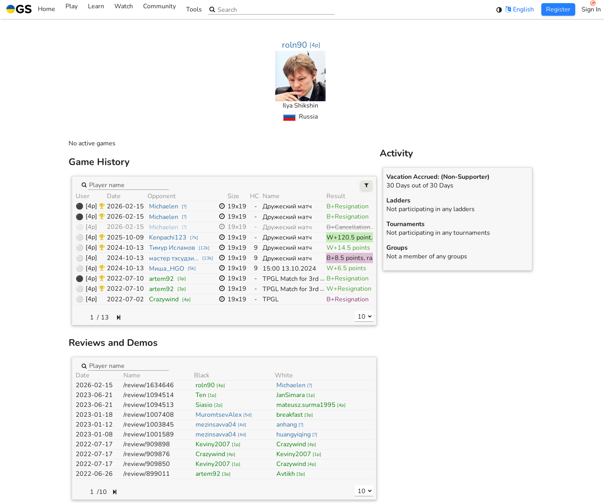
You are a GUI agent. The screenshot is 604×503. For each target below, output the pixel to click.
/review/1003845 (148, 424)
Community (159, 9)
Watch (123, 9)
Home (30, 9)
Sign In (591, 9)
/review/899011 (146, 474)
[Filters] (366, 185)
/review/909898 (146, 444)
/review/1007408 (148, 414)
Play (71, 9)
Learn (96, 9)
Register (558, 9)
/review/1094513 (148, 405)
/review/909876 (146, 454)
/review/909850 (146, 464)
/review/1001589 (148, 434)
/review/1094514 (148, 395)
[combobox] (128, 185)
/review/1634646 (148, 385)
